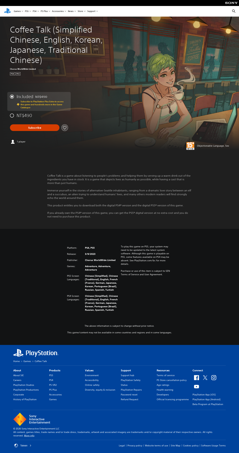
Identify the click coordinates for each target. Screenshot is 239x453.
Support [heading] (126, 370)
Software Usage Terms (213, 445)
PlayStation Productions (26, 389)
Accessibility (92, 380)
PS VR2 (53, 384)
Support (91, 11)
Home (16, 361)
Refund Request (129, 399)
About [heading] (17, 370)
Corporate (18, 394)
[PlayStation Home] (7, 11)
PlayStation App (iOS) (204, 394)
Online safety (92, 384)
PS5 (27, 11)
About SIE (18, 375)
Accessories (58, 11)
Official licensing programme (173, 399)
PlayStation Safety (130, 380)
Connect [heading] (198, 370)
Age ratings (163, 384)
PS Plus (44, 11)
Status (124, 384)
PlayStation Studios (23, 384)
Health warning (165, 389)
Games (17, 11)
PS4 (35, 11)
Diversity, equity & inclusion (100, 389)
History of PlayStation (25, 399)
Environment (92, 375)
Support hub (127, 375)
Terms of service (166, 375)
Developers (163, 394)
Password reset (129, 394)
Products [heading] (54, 370)
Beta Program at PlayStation (208, 404)
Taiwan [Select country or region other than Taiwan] (23, 445)
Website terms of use (156, 445)
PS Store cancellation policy (172, 380)
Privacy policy (134, 445)
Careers (17, 380)
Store (80, 11)
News (71, 11)
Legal (122, 445)
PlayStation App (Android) (206, 399)
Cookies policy (191, 445)
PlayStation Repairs (131, 389)
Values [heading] (89, 370)
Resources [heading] (163, 370)
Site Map (175, 445)
